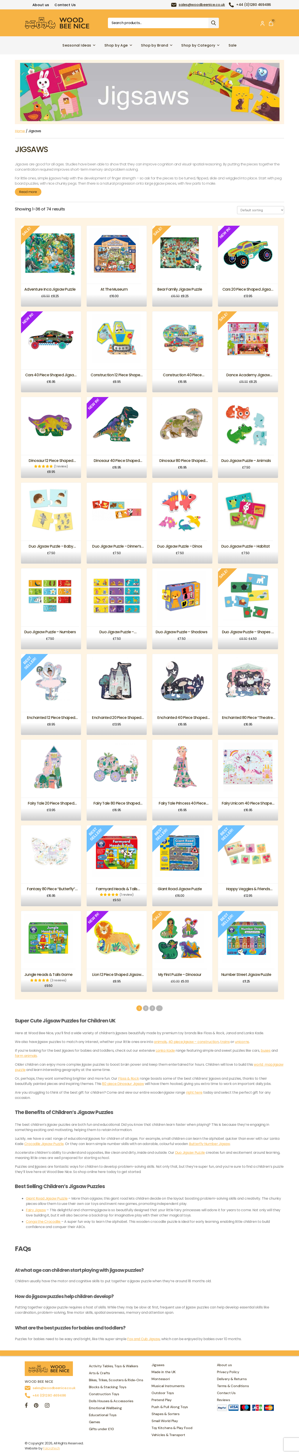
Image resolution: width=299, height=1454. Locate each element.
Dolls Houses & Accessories (111, 1401)
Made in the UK (163, 1372)
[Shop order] (260, 210)
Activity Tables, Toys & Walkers (113, 1366)
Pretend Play (161, 1400)
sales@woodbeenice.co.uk (202, 4)
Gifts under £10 (101, 1429)
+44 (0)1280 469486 (253, 4)
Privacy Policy (228, 1372)
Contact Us (65, 4)
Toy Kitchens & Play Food (171, 1428)
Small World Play (164, 1421)
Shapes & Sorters (165, 1414)
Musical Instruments (168, 1386)
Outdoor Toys (162, 1393)
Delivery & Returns (232, 1379)
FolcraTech (51, 1448)
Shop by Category (200, 45)
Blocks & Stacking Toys (107, 1387)
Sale (233, 45)
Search (213, 23)
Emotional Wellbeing (105, 1408)
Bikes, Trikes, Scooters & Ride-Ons (116, 1380)
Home (20, 131)
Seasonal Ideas (79, 45)
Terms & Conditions (233, 1386)
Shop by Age (118, 45)
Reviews (223, 1400)
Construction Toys (104, 1394)
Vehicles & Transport (168, 1435)
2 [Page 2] (146, 1008)
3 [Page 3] (152, 1008)
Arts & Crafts (99, 1373)
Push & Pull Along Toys (169, 1407)
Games (94, 1422)
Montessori (160, 1379)
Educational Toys (103, 1415)
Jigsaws (157, 1365)
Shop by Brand (157, 45)
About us (40, 4)
